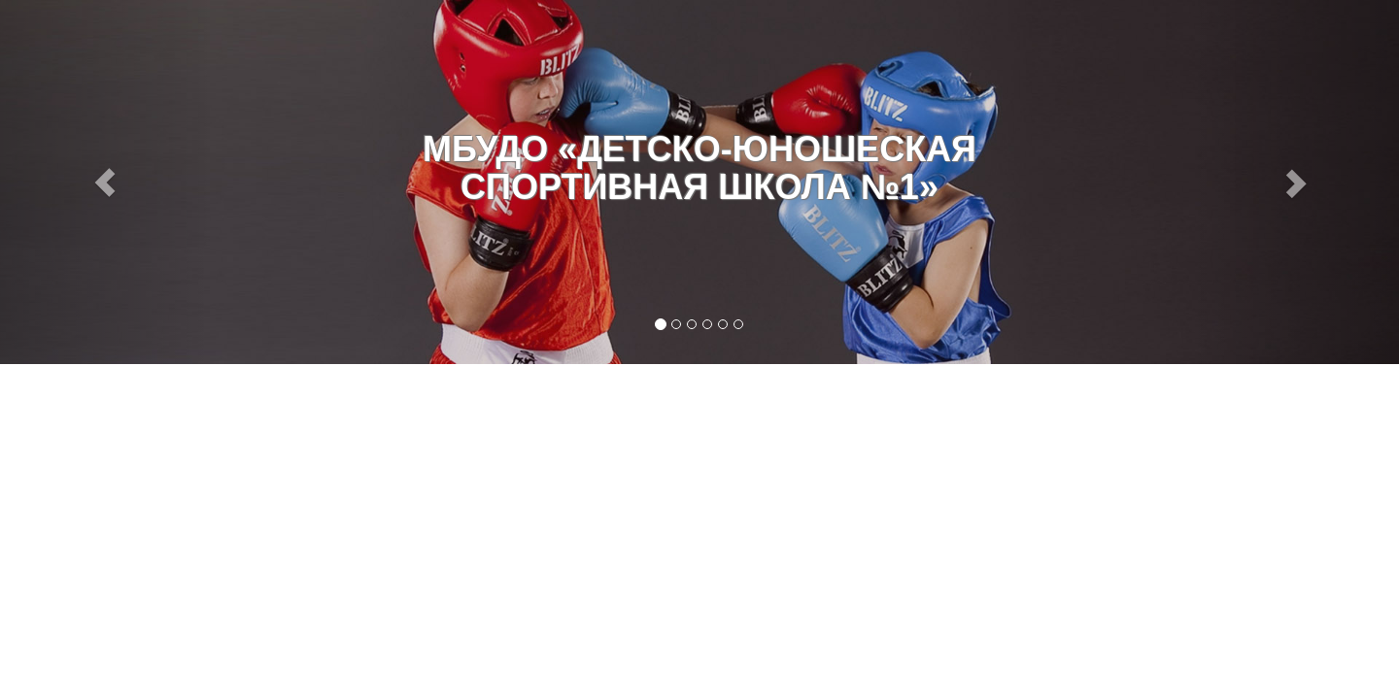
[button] (105, 182)
